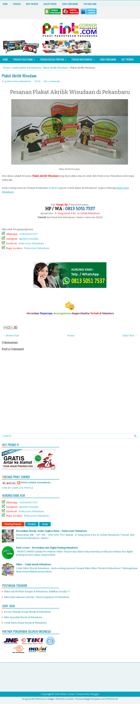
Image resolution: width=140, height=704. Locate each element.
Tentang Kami (89, 3)
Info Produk (32, 3)
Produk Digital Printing (54, 58)
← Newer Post (11, 335)
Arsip (45, 524)
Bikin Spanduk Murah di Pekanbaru (23, 617)
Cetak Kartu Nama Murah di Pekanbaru (25, 622)
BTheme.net (112, 699)
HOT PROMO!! (127, 59)
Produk (17, 3)
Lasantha (69, 699)
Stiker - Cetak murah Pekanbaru (33, 564)
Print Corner (68, 694)
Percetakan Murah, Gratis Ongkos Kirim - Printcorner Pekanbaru (51, 531)
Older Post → (129, 335)
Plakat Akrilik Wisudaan (55, 67)
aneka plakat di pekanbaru (26, 67)
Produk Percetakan (25, 58)
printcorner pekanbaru (36, 483)
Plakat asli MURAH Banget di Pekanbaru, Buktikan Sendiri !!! (37, 591)
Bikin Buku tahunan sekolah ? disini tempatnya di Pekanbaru (36, 597)
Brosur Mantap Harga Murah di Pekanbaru (27, 611)
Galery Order (50, 3)
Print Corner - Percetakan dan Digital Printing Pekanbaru (47, 547)
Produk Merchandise (84, 58)
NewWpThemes (39, 699)
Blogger (95, 694)
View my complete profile (17, 488)
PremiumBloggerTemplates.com (90, 699)
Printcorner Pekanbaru (31, 243)
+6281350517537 (28, 234)
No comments (52, 81)
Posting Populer (13, 524)
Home (5, 3)
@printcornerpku (28, 238)
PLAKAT (53, 188)
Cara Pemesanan (70, 3)
